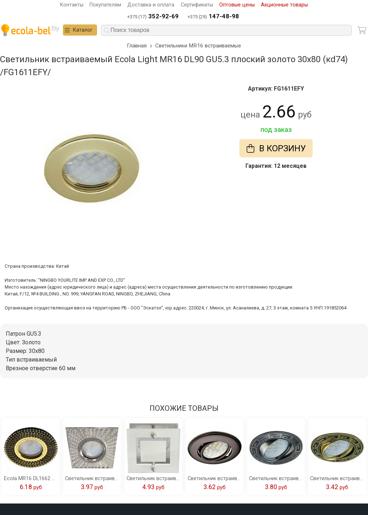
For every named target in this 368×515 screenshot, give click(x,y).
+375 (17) (153, 16)
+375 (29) (213, 16)
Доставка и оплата (150, 5)
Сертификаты (197, 5)
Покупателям (105, 5)
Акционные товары (284, 5)
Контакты (71, 5)
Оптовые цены (237, 5)
